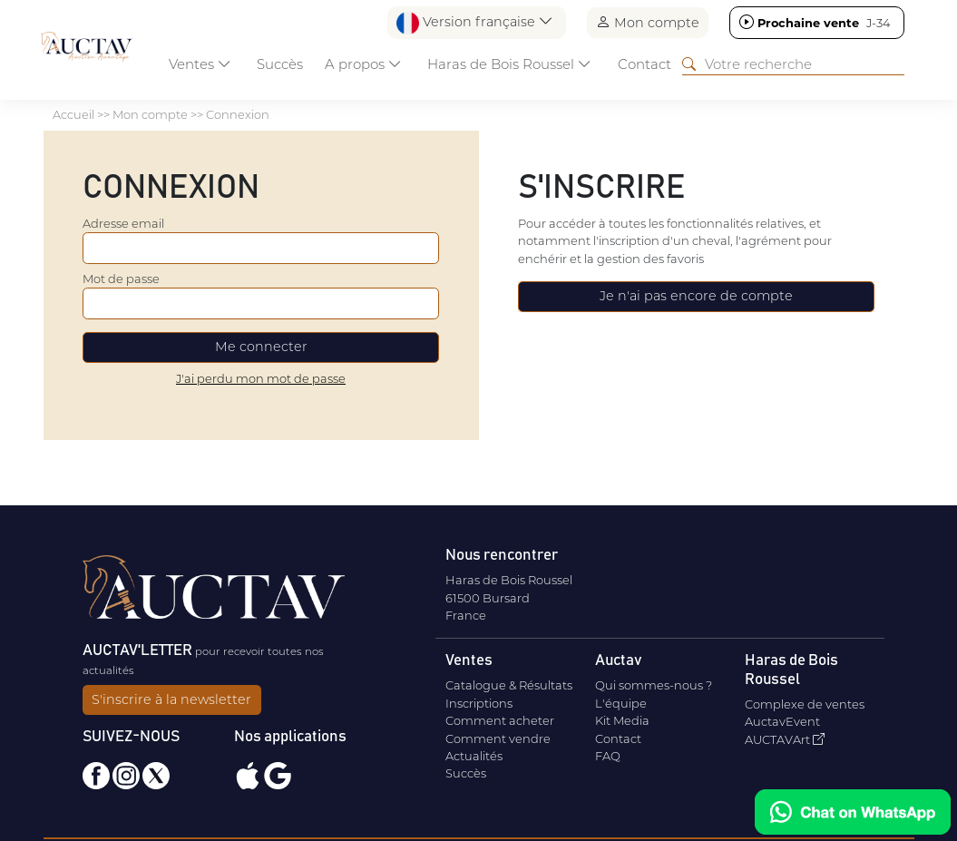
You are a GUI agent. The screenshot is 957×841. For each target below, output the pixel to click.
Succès (280, 64)
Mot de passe (121, 278)
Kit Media (622, 720)
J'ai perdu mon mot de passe (261, 378)
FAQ (607, 755)
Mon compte (647, 22)
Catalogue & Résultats (508, 685)
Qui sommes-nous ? (653, 685)
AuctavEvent (782, 721)
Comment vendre (498, 738)
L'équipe (621, 703)
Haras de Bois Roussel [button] (509, 64)
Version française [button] (474, 23)
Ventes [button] (200, 64)
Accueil (73, 114)
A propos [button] (363, 64)
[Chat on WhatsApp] (853, 812)
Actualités (474, 755)
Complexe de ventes (804, 704)
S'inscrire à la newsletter (171, 699)
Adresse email (123, 223)
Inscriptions (479, 703)
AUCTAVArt (785, 739)
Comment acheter (499, 720)
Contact (644, 64)
